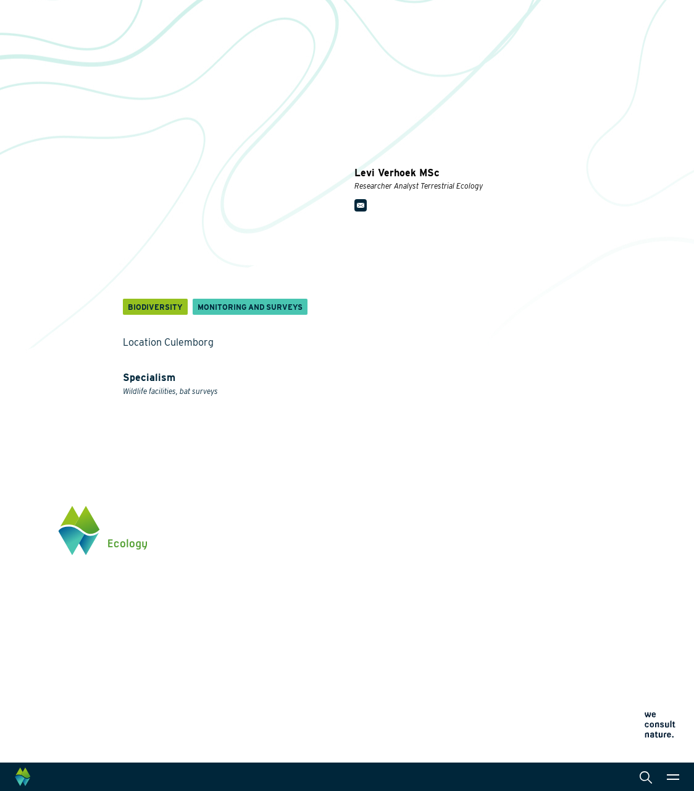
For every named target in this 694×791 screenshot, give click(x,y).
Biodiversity (237, 533)
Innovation (235, 686)
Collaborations (458, 551)
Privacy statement (457, 669)
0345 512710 (568, 563)
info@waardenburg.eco (590, 575)
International (337, 622)
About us (447, 513)
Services (329, 513)
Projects (231, 701)
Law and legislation (350, 662)
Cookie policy (450, 684)
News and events (463, 589)
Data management (348, 642)
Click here (564, 614)
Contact (444, 628)
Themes (230, 513)
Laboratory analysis (351, 568)
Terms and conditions (463, 699)
